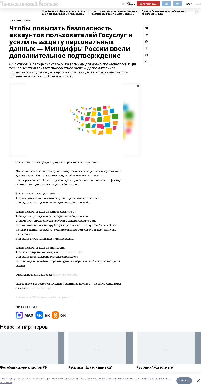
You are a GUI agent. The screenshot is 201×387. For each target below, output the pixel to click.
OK (177, 3)
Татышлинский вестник (29, 3)
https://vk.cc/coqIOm (71, 252)
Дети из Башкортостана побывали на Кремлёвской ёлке (164, 12)
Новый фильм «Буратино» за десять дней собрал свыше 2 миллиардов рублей (63, 12)
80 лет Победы (148, 3)
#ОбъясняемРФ (26, 297)
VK (166, 3)
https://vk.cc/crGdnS (65, 274)
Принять (184, 380)
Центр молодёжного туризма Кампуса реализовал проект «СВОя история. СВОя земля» (114, 12)
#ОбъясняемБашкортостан (55, 297)
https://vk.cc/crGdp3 (38, 288)
